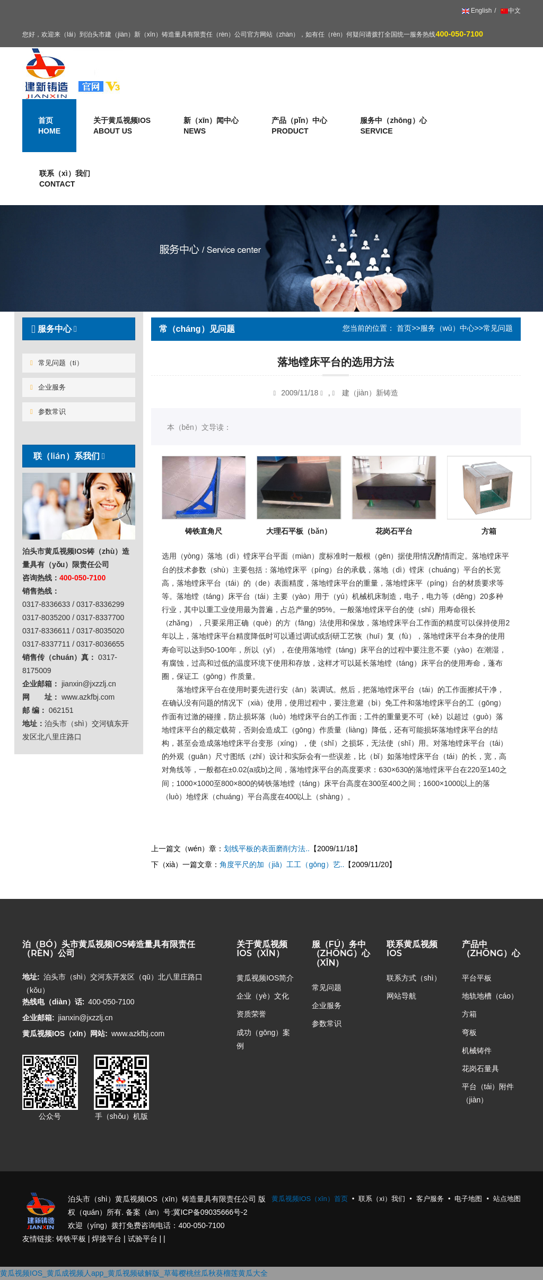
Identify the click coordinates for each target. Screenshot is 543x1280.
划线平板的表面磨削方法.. (267, 848)
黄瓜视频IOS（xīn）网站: (65, 1033)
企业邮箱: (38, 1017)
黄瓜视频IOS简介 (265, 978)
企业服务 (48, 387)
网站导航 (401, 996)
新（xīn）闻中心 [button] (211, 126)
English (477, 10)
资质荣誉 (251, 1014)
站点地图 (507, 1199)
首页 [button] (49, 126)
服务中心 (52, 328)
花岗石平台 (394, 531)
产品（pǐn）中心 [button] (299, 126)
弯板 (469, 1032)
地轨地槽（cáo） (490, 996)
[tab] (78, 328)
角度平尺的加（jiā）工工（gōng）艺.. (282, 864)
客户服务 (430, 1199)
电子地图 (468, 1199)
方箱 (488, 531)
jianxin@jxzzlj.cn (85, 1017)
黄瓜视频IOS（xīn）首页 (310, 1199)
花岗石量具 (480, 1068)
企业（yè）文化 (263, 996)
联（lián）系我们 (66, 456)
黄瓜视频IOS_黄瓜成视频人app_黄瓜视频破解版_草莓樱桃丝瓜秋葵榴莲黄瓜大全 (134, 1273)
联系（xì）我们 (64, 179)
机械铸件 (477, 1050)
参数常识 (48, 412)
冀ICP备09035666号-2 (210, 1212)
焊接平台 (106, 1238)
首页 (404, 328)
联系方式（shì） (414, 978)
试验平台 (142, 1238)
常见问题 (326, 987)
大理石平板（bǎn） (299, 531)
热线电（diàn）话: (53, 1001)
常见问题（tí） (56, 363)
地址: (31, 977)
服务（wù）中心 (448, 328)
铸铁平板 (71, 1238)
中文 (510, 10)
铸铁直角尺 (203, 531)
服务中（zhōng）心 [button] (393, 126)
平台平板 (477, 978)
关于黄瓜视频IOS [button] (122, 126)
